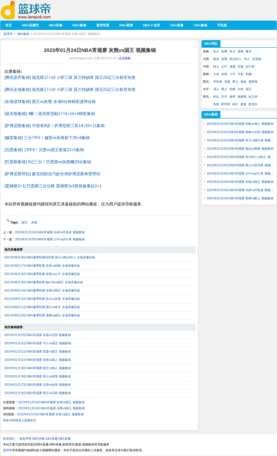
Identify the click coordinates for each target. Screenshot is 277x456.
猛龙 (216, 59)
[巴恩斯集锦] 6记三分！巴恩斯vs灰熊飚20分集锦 (48, 162)
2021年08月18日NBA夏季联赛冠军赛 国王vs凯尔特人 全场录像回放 (49, 257)
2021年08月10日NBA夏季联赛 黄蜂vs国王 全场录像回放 (42, 315)
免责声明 (25, 438)
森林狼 (253, 81)
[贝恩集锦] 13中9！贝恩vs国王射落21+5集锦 (44, 150)
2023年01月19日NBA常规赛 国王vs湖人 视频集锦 (37, 368)
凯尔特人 (235, 59)
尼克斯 (256, 59)
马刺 (241, 74)
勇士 (224, 89)
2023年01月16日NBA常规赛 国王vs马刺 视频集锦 (37, 393)
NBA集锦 (23, 34)
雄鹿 (232, 66)
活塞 (241, 66)
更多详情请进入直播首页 (19, 420)
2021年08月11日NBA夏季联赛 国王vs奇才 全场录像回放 (42, 307)
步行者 (250, 66)
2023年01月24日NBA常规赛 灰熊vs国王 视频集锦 (51, 402)
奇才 (232, 51)
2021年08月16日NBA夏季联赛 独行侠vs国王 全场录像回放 (43, 282)
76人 (247, 59)
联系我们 (9, 438)
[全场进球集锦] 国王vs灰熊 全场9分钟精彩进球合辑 (50, 101)
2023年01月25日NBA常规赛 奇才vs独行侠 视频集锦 (241, 140)
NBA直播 (64, 438)
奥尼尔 (252, 104)
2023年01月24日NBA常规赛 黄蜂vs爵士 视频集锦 (240, 198)
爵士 (236, 81)
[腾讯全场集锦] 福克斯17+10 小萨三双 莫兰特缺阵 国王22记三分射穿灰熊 (70, 89)
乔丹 (224, 96)
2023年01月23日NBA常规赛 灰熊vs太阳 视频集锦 (37, 335)
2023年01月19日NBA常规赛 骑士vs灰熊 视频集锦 (37, 376)
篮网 (224, 59)
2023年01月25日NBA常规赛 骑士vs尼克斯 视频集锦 (241, 165)
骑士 (216, 66)
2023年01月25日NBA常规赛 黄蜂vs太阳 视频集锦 (240, 132)
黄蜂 (241, 51)
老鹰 (224, 51)
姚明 (232, 96)
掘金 (244, 81)
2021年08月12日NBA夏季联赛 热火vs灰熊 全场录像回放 (42, 299)
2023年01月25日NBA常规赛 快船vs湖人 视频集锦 (240, 124)
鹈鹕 (249, 74)
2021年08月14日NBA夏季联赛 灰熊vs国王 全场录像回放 (42, 290)
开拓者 (217, 81)
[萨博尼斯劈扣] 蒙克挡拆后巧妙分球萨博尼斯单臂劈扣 (52, 174)
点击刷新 (125, 58)
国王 (25, 222)
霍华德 (225, 104)
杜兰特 (253, 96)
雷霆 (227, 81)
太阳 (241, 89)
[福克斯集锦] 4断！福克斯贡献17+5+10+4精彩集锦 (50, 113)
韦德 (216, 104)
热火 (216, 51)
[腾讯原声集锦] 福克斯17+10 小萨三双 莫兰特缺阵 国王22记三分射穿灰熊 (70, 77)
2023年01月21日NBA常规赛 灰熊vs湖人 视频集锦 (37, 360)
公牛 (224, 66)
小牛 (232, 74)
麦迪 (243, 104)
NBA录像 (38, 438)
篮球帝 (33, 10)
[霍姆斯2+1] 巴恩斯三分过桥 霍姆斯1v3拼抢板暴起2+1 (53, 186)
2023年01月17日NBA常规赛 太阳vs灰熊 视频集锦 (37, 384)
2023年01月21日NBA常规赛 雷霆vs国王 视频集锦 (37, 351)
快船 (232, 89)
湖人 (216, 89)
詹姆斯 (242, 96)
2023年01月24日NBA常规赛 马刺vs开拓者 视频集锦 (50, 232)
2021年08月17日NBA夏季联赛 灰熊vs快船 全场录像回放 (42, 265)
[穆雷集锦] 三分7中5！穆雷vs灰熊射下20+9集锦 (47, 138)
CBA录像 (51, 438)
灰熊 (34, 222)
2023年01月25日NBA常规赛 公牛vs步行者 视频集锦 (50, 239)
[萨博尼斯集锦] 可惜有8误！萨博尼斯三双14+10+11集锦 (55, 126)
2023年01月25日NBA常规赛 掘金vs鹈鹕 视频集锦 (240, 148)
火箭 (216, 74)
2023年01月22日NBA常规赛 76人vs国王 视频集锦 (37, 343)
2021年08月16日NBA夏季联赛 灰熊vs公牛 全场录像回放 (42, 274)
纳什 (235, 104)
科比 (216, 96)
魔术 (249, 51)
